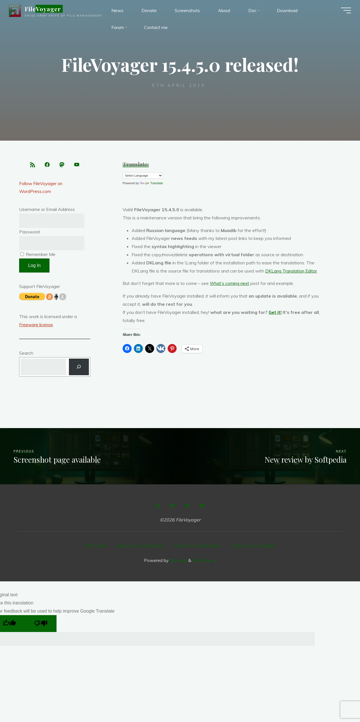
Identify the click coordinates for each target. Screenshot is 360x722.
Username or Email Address (47, 210)
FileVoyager (45, 10)
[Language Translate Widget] (143, 175)
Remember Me (37, 256)
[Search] (79, 368)
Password (29, 233)
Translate (151, 183)
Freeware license (36, 326)
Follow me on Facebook (140, 547)
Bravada (178, 561)
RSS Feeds (95, 547)
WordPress (203, 561)
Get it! (275, 312)
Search (26, 354)
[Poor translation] (41, 625)
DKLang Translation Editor (291, 271)
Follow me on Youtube (254, 547)
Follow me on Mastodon (198, 547)
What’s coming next (230, 283)
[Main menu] (344, 11)
